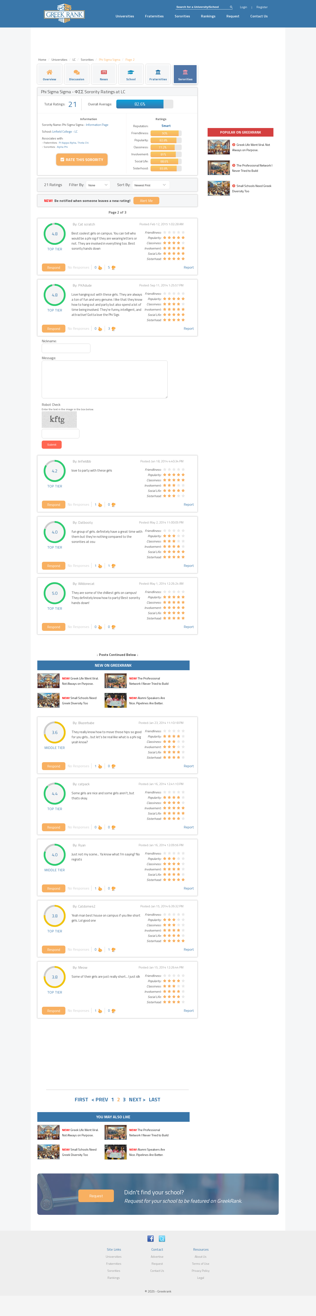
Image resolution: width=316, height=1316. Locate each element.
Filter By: (76, 185)
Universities (125, 16)
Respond (53, 267)
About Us (200, 1256)
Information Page (97, 124)
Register (262, 7)
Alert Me (146, 200)
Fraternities (154, 16)
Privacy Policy (201, 1270)
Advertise (157, 1256)
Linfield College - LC (64, 131)
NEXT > (137, 1099)
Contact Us (259, 16)
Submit (51, 444)
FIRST (81, 1099)
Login (243, 7)
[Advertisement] (117, 1053)
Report (189, 267)
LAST (154, 1099)
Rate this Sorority (82, 160)
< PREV (99, 1099)
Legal (200, 1277)
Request (232, 16)
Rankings (208, 16)
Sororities (182, 16)
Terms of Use (200, 1263)
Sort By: (123, 185)
